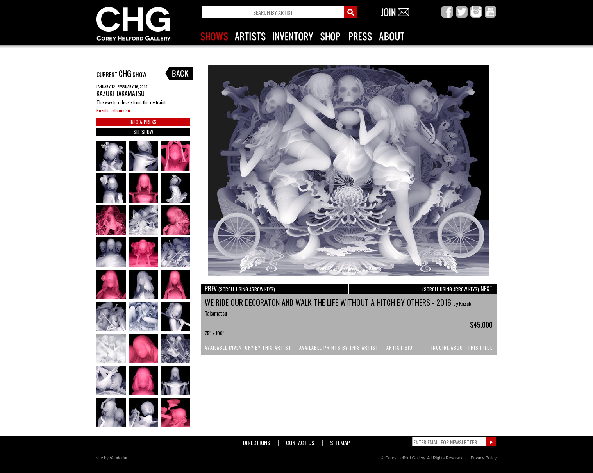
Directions (256, 441)
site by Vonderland (113, 457)
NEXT (457, 288)
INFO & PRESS (143, 122)
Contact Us (300, 441)
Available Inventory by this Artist (248, 347)
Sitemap (340, 441)
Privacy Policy (484, 457)
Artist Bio (399, 347)
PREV (240, 288)
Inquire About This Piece (462, 347)
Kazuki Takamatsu (113, 110)
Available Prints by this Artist (339, 347)
